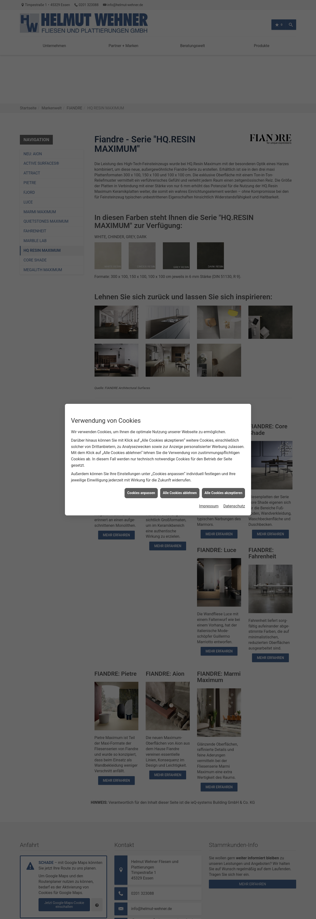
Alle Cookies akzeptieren (223, 493)
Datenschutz (234, 506)
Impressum (209, 506)
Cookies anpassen (141, 493)
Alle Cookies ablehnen (180, 493)
